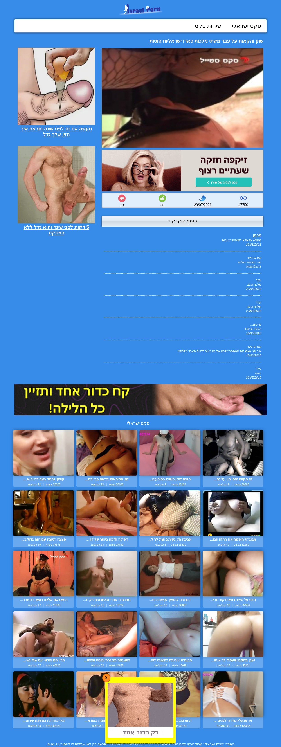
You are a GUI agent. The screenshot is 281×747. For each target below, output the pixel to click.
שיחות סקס (208, 26)
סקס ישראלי (246, 26)
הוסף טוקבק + (182, 220)
